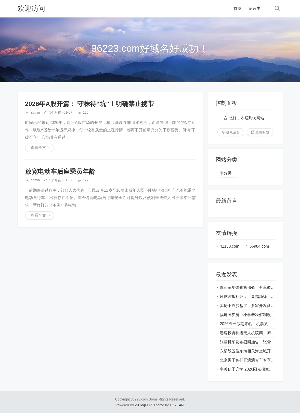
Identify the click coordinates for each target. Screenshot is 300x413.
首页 (237, 8)
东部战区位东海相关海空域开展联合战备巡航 (259, 351)
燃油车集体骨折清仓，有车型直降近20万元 (257, 287)
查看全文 (38, 148)
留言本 (255, 8)
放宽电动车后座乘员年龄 (60, 171)
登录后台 (233, 132)
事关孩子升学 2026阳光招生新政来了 (252, 369)
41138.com (229, 246)
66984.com (259, 246)
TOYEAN (176, 405)
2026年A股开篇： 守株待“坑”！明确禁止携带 (89, 103)
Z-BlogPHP (143, 405)
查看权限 (262, 132)
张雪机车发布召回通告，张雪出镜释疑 (253, 342)
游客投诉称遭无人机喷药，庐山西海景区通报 (259, 333)
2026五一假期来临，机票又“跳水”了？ (253, 324)
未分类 (226, 173)
